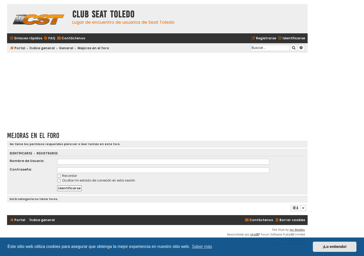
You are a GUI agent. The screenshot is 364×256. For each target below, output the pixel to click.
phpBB (254, 234)
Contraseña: (21, 169)
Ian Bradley (297, 230)
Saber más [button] (202, 246)
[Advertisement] (157, 90)
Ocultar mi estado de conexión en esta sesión (96, 180)
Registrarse (47, 153)
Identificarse (21, 153)
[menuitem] (49, 38)
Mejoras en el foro (33, 136)
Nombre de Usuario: (27, 161)
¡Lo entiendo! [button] (335, 247)
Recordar (67, 175)
